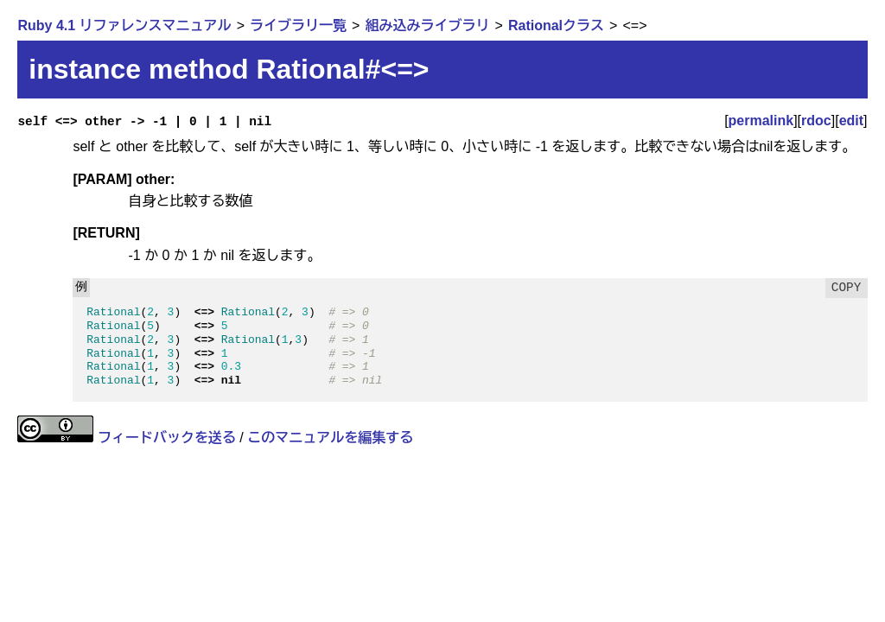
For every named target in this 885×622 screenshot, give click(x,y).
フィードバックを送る (167, 437)
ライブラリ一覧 (298, 25)
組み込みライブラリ (427, 25)
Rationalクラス (556, 25)
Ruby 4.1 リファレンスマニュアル (124, 25)
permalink (761, 120)
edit (851, 120)
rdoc (816, 120)
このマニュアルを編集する (330, 437)
